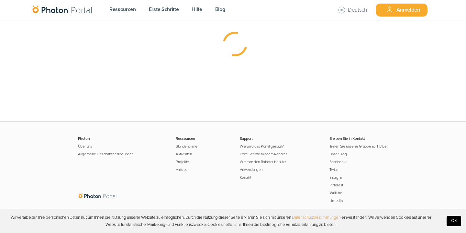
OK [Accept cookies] (454, 220)
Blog (220, 9)
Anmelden (403, 10)
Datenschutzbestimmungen (316, 217)
